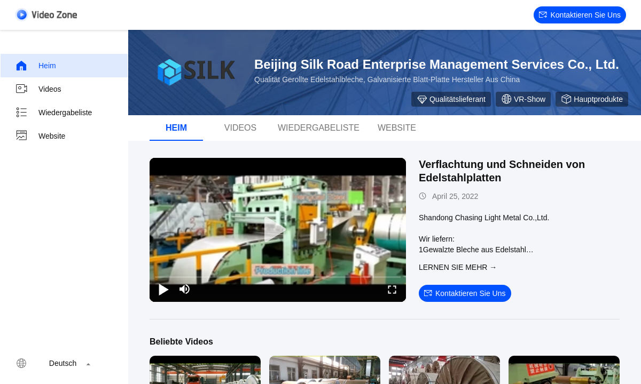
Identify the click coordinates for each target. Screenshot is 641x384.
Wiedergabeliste (53, 112)
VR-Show (523, 99)
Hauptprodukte (592, 99)
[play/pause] (163, 289)
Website (40, 136)
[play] (277, 230)
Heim (35, 65)
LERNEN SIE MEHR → (458, 267)
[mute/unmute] (185, 289)
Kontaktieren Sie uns (580, 15)
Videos (38, 89)
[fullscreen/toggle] (392, 289)
